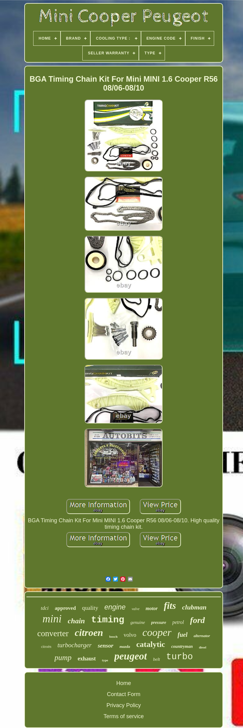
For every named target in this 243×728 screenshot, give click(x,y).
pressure (158, 622)
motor (152, 608)
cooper (157, 632)
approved (65, 608)
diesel (202, 647)
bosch (113, 636)
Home (123, 683)
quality (90, 608)
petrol (178, 622)
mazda (125, 646)
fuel (182, 634)
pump (63, 657)
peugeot (130, 656)
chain (76, 621)
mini (51, 619)
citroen (89, 632)
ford (197, 620)
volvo (130, 635)
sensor (105, 645)
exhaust (87, 659)
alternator (202, 635)
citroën (46, 646)
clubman (194, 607)
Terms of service (124, 716)
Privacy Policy (123, 705)
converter (53, 633)
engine (115, 607)
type (105, 660)
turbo (179, 657)
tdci (45, 608)
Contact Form (123, 694)
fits (170, 605)
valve (135, 609)
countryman (182, 646)
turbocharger (74, 645)
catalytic (150, 644)
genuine (137, 622)
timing (107, 620)
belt (156, 659)
